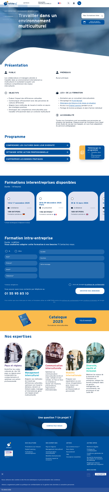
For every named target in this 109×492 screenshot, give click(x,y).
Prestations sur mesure (33, 451)
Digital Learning (75, 106)
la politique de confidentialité (94, 284)
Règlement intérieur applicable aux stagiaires (95, 467)
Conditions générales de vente (95, 458)
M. (9, 250)
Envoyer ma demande (90, 290)
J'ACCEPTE (100, 474)
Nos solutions (23, 3)
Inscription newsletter (73, 461)
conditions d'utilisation (90, 300)
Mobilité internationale (53, 460)
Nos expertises (38, 3)
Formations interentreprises (30, 456)
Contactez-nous (54, 430)
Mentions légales (92, 451)
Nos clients (70, 453)
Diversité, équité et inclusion (52, 463)
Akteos (52, 4)
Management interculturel (28, 11)
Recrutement (70, 456)
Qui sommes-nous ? (72, 451)
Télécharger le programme (95, 152)
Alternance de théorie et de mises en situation (78, 103)
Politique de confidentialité (92, 454)
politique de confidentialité (70, 300)
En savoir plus (6, 489)
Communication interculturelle (51, 456)
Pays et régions (51, 451)
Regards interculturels (68, 3)
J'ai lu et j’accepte (88, 284)
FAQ (67, 458)
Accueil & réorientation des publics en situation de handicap (95, 463)
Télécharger (86, 320)
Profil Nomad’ (77, 101)
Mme (20, 250)
